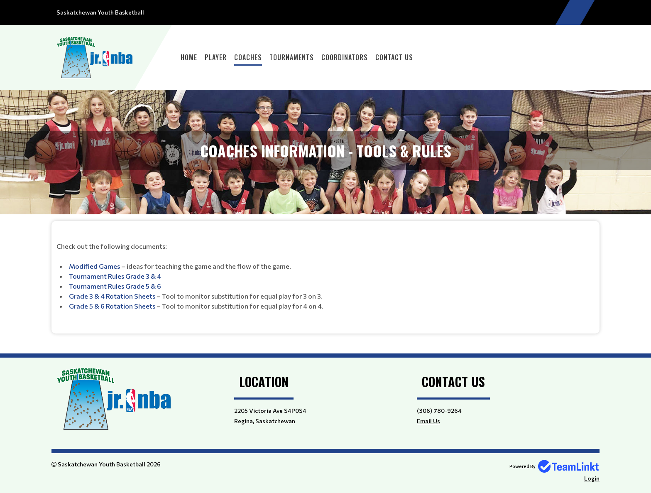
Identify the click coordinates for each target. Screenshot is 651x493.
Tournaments (291, 57)
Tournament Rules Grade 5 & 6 (115, 286)
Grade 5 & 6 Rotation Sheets (112, 306)
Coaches (248, 57)
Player (216, 57)
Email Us (428, 420)
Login (592, 478)
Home (189, 57)
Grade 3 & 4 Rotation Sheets (112, 296)
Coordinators (344, 57)
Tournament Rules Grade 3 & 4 (115, 276)
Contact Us (394, 57)
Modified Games (94, 266)
